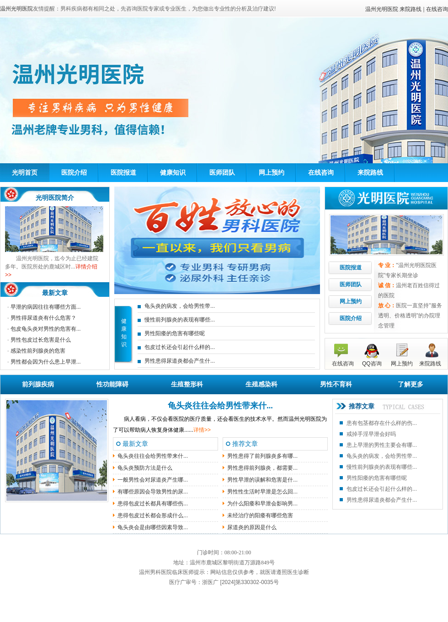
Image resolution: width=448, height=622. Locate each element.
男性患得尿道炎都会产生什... (179, 361)
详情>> (202, 430)
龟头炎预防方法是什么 (144, 468)
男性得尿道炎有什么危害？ (43, 318)
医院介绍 (74, 172)
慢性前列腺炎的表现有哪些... (179, 319)
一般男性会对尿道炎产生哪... (152, 480)
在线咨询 (437, 9)
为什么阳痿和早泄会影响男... (262, 503)
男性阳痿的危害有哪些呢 (174, 333)
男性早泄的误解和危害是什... (262, 480)
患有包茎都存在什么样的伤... (382, 423)
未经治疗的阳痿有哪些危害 (260, 515)
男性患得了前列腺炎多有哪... (262, 456)
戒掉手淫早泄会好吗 (371, 434)
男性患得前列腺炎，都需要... (262, 468)
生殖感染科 (261, 384)
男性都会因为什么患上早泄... (46, 362)
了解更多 (410, 384)
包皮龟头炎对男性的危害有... (46, 329)
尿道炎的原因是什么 (252, 527)
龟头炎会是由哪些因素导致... (152, 527)
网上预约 (271, 172)
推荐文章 (361, 406)
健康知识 (173, 172)
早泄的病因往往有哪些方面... (46, 307)
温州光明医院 (381, 9)
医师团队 (222, 172)
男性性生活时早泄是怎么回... (262, 491)
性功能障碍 (112, 384)
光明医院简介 (55, 197)
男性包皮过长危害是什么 (41, 340)
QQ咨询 (372, 363)
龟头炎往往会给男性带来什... (220, 405)
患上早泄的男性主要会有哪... (382, 445)
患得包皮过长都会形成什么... (152, 515)
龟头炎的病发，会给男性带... (179, 306)
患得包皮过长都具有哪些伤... (152, 503)
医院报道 (123, 172)
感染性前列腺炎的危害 (38, 351)
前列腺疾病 (38, 384)
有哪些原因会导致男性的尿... (152, 491)
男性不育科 (336, 384)
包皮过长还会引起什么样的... (179, 347)
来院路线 (410, 9)
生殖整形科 (187, 384)
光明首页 (24, 172)
